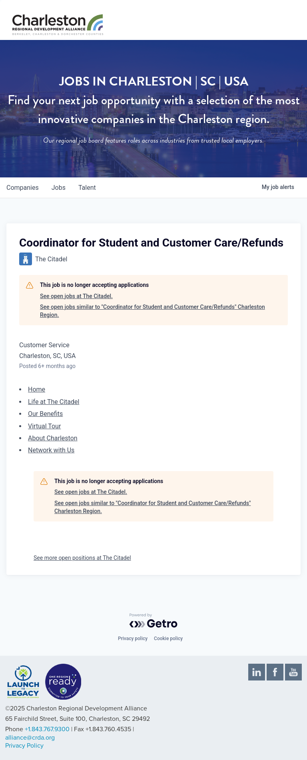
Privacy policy (133, 638)
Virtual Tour (44, 426)
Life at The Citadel (53, 402)
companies (22, 187)
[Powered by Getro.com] (153, 620)
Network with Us (51, 450)
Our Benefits (45, 414)
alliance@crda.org (30, 738)
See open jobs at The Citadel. (76, 296)
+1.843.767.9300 (47, 729)
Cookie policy (168, 638)
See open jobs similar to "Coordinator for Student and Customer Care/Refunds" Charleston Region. (152, 311)
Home (36, 389)
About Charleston (53, 438)
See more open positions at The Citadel (82, 558)
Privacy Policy (24, 746)
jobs (59, 187)
